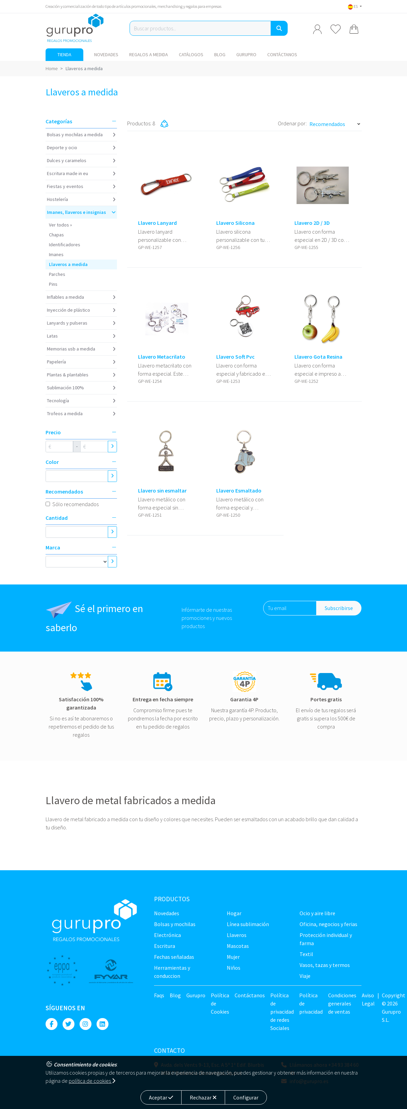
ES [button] (353, 6)
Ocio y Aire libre (317, 913)
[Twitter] (68, 1024)
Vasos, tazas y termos (325, 965)
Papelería (56, 362)
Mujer (233, 956)
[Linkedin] (102, 1024)
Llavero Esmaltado (238, 490)
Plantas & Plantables (67, 375)
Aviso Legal (368, 999)
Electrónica (167, 935)
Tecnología (58, 400)
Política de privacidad (311, 1003)
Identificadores (64, 244)
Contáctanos (282, 54)
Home (51, 68)
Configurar (245, 1097)
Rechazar (203, 1097)
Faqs (159, 995)
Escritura (164, 945)
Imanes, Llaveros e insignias (76, 212)
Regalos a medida (148, 54)
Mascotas (238, 945)
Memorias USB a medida (71, 349)
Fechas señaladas (174, 956)
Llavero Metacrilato (161, 357)
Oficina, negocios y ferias (328, 924)
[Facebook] (51, 1024)
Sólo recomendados (75, 504)
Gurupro (246, 54)
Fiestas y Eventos (65, 186)
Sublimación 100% (65, 388)
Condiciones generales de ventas (342, 1003)
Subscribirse (339, 608)
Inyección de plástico (68, 310)
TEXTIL (306, 954)
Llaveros (237, 935)
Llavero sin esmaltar (162, 490)
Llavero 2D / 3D (312, 223)
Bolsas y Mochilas (175, 924)
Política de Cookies (220, 1003)
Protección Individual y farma (326, 939)
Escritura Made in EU (67, 173)
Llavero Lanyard (157, 223)
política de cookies (92, 1080)
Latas (52, 336)
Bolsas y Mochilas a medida (75, 134)
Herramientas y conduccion (172, 971)
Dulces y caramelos (66, 160)
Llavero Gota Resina (318, 357)
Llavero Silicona (235, 223)
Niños (233, 967)
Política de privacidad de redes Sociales (282, 1011)
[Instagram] (85, 1024)
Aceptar (161, 1097)
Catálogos (191, 54)
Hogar (234, 913)
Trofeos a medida (65, 413)
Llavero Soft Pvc (235, 357)
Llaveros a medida (68, 264)
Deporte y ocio (62, 147)
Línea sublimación (248, 924)
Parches (57, 274)
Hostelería (57, 199)
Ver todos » (60, 225)
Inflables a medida (65, 297)
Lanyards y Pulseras (67, 323)
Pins (53, 284)
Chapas (56, 235)
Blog (219, 54)
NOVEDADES (106, 54)
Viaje (305, 975)
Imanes (56, 254)
